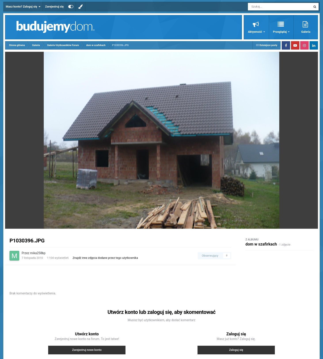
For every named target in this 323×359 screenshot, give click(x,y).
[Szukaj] (269, 6)
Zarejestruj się (54, 6)
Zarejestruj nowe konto (87, 349)
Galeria (305, 31)
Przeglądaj (280, 31)
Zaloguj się (236, 349)
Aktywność (255, 31)
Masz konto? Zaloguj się (23, 6)
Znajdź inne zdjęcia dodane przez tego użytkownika (105, 257)
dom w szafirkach (261, 244)
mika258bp (38, 253)
